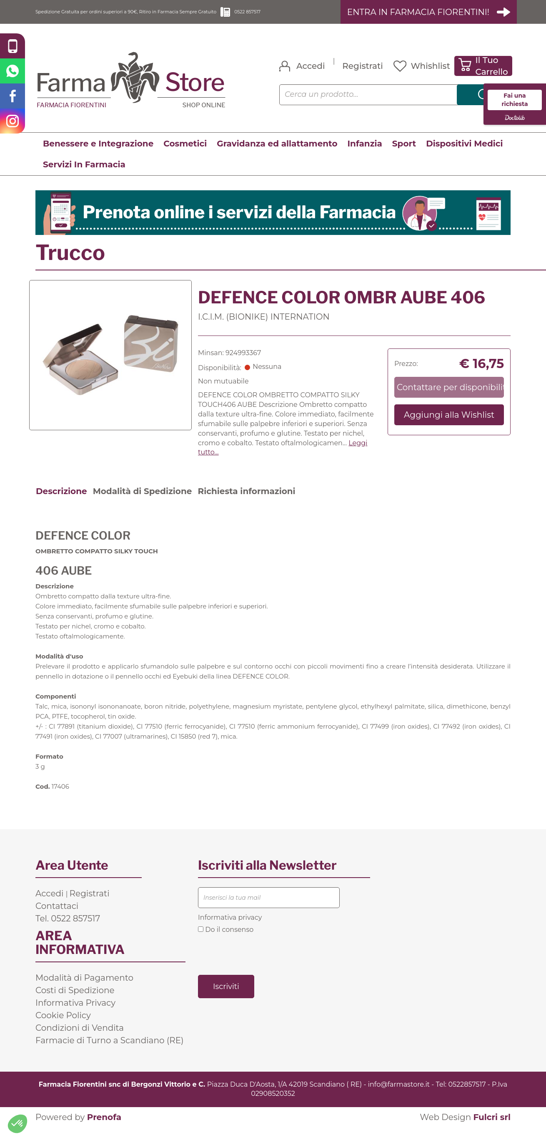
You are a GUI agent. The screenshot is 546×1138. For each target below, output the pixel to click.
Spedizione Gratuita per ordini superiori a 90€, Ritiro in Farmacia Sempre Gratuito (156, 16)
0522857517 (467, 1094)
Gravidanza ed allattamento (277, 154)
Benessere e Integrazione (98, 154)
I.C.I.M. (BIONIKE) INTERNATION (264, 327)
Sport (404, 154)
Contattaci (56, 916)
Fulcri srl (492, 1128)
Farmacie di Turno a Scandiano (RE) (109, 1050)
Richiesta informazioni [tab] (246, 502)
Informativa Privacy (75, 1013)
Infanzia (365, 154)
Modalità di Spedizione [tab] (142, 502)
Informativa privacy (230, 927)
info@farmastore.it (399, 1094)
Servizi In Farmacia (84, 175)
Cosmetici (185, 154)
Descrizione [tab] (61, 502)
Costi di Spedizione (75, 1000)
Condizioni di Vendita (79, 1038)
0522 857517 (322, 16)
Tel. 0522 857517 (67, 929)
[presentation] (261, 964)
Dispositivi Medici (464, 154)
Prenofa (104, 1128)
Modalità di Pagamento (84, 988)
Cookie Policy (63, 1025)
